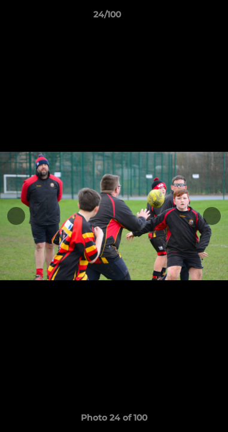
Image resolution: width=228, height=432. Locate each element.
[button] (185, 17)
